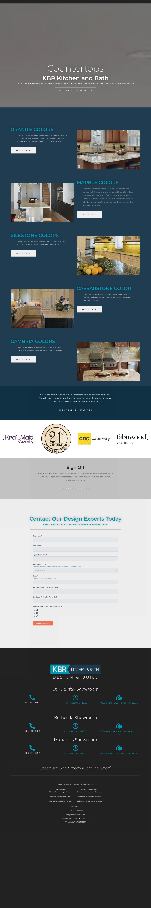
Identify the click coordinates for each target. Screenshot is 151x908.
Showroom (86, 20)
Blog (101, 20)
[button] (3, 440)
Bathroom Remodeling (89, 792)
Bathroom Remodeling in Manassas (89, 804)
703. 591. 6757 (32, 705)
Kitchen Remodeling (61, 792)
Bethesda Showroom (75, 720)
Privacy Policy (75, 809)
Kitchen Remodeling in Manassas (60, 804)
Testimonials (116, 20)
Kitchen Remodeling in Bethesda (60, 795)
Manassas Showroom (75, 742)
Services (31, 20)
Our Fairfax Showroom (75, 691)
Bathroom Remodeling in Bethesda (89, 795)
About (132, 20)
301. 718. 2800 (32, 733)
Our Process (49, 20)
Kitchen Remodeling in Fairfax (60, 799)
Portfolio (67, 20)
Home (17, 20)
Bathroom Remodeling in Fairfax (89, 799)
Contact (75, 26)
